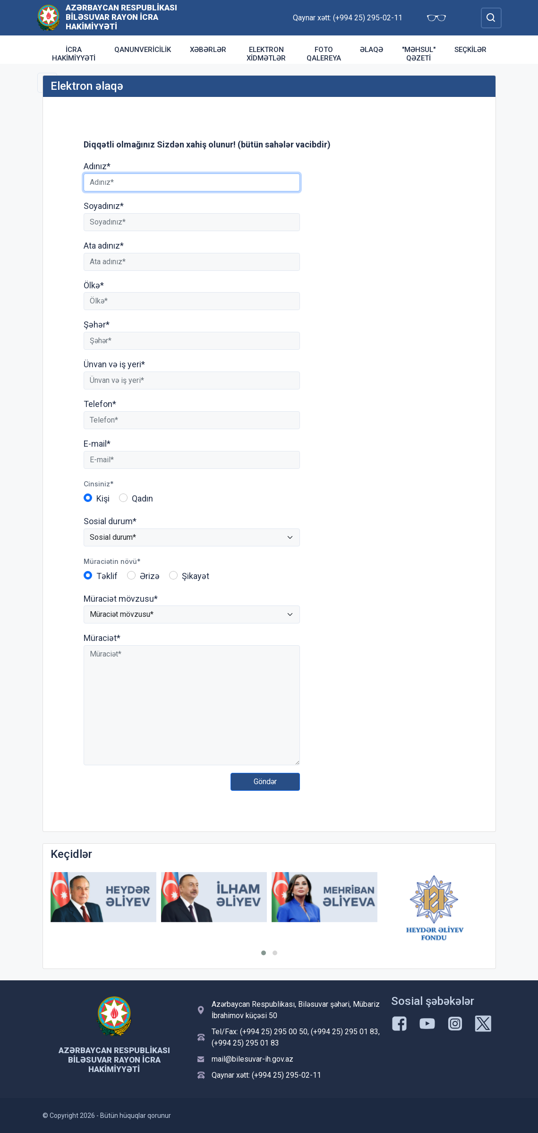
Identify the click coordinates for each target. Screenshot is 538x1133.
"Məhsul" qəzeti (419, 53)
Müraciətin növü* (112, 561)
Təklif (107, 576)
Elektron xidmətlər (266, 53)
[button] (263, 953)
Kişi (103, 498)
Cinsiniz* (99, 484)
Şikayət (195, 576)
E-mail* (97, 444)
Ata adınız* (104, 246)
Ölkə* (94, 285)
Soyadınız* (104, 206)
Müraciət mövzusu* (121, 599)
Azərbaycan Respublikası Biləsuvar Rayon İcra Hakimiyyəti (121, 17)
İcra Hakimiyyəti (73, 53)
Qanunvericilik (142, 49)
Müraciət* (102, 638)
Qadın (142, 498)
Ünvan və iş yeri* (114, 364)
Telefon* (100, 404)
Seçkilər (470, 49)
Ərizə (150, 576)
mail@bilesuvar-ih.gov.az (252, 1059)
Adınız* (97, 166)
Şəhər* (97, 324)
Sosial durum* (110, 521)
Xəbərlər (208, 49)
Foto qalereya (324, 53)
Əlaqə (371, 49)
